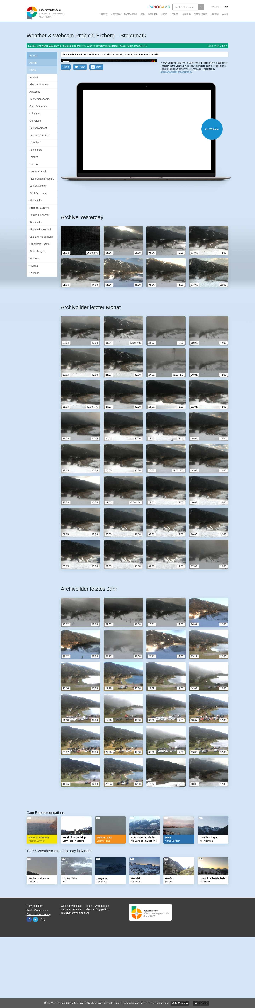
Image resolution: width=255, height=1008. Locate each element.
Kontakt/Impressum (37, 979)
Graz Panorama (38, 106)
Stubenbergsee (37, 251)
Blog (42, 988)
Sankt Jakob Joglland (41, 236)
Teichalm (34, 273)
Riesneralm (35, 222)
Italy (142, 14)
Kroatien (153, 14)
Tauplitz (33, 265)
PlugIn (66, 136)
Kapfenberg (35, 149)
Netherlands (200, 14)
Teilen (98, 136)
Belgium (186, 14)
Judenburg (35, 142)
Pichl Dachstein (38, 193)
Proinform (37, 975)
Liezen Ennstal (37, 171)
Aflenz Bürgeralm (38, 84)
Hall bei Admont (38, 128)
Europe (215, 14)
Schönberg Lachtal (39, 244)
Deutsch (216, 6)
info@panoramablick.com (75, 982)
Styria (32, 70)
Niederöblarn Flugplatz (41, 178)
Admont (33, 77)
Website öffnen (140, 198)
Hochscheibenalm (39, 135)
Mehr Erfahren (180, 1003)
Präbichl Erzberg (39, 207)
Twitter (35, 988)
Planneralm (35, 200)
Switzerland (130, 14)
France (174, 14)
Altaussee (34, 91)
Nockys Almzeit (37, 186)
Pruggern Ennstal (39, 215)
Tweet (82, 136)
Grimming (34, 113)
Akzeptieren (201, 1003)
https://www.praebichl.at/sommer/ (176, 129)
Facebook (29, 988)
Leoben (33, 164)
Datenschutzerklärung (39, 983)
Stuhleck (34, 258)
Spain (164, 14)
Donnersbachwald (39, 99)
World (225, 14)
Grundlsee (35, 120)
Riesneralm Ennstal (40, 229)
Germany (116, 14)
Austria (103, 14)
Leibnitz (33, 157)
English (225, 6)
